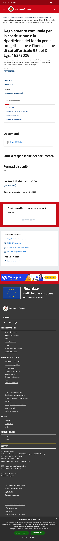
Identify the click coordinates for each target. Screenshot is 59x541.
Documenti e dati (30, 17)
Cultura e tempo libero (12, 365)
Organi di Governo (11, 332)
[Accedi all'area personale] (51, 2)
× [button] (56, 519)
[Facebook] (5, 323)
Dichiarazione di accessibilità (15, 514)
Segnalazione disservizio (13, 488)
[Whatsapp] (16, 323)
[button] (29, 538)
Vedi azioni (9, 84)
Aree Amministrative (12, 335)
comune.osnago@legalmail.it (15, 466)
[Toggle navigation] (4, 9)
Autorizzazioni (10, 408)
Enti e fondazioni (10, 342)
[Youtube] (10, 323)
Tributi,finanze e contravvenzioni (16, 398)
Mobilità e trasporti (11, 382)
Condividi (8, 80)
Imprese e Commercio (12, 371)
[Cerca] (54, 9)
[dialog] (29, 529)
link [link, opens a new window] (49, 529)
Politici (7, 345)
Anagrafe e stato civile (12, 361)
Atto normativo (44, 17)
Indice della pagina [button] (13, 101)
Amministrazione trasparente (15, 505)
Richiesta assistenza (12, 495)
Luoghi (7, 436)
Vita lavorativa (10, 368)
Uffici (6, 338)
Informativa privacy (11, 508)
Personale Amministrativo (14, 348)
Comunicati (9, 423)
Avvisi (7, 427)
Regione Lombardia (9, 2)
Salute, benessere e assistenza (15, 405)
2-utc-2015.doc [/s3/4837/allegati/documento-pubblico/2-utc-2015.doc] (16, 142)
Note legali (8, 511)
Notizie (7, 420)
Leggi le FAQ (9, 491)
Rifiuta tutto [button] (38, 533)
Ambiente (8, 401)
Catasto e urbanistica (12, 377)
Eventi (7, 439)
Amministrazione (16, 17)
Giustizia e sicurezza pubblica (15, 395)
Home (4, 17)
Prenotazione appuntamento (15, 485)
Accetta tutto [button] (21, 533)
